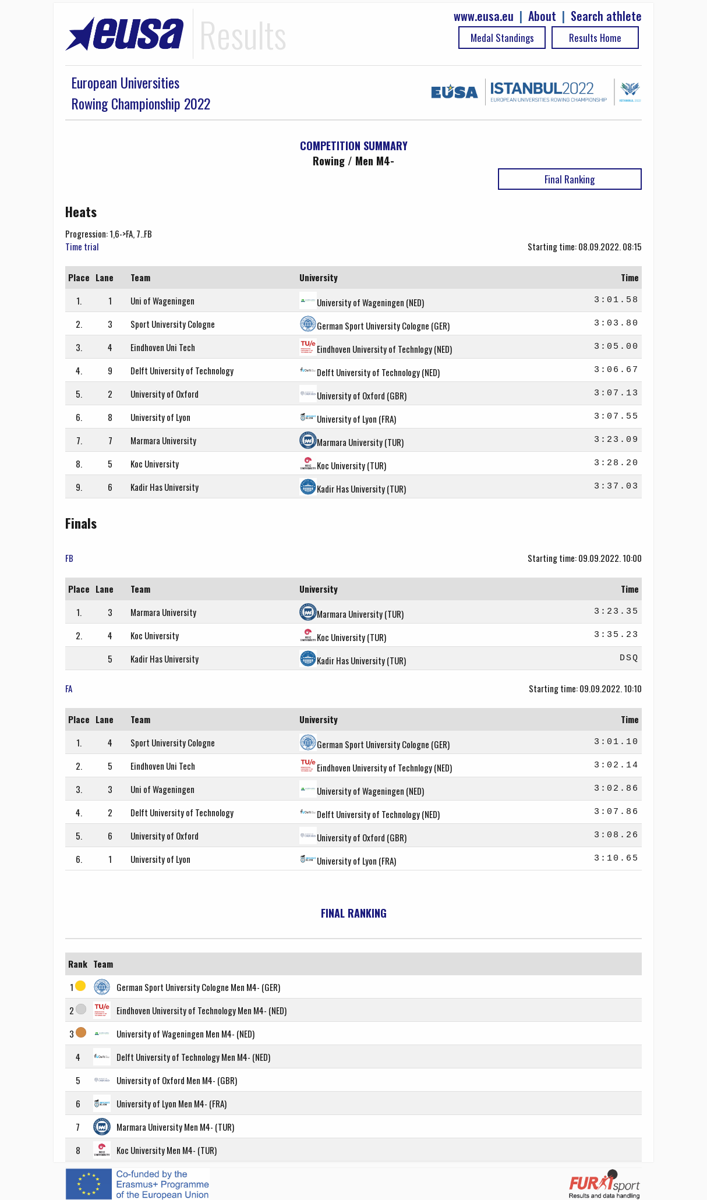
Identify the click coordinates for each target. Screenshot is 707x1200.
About (542, 16)
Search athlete (606, 16)
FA (68, 688)
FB (69, 557)
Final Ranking (570, 179)
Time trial (81, 246)
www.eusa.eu (484, 16)
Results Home (595, 37)
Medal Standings (502, 37)
